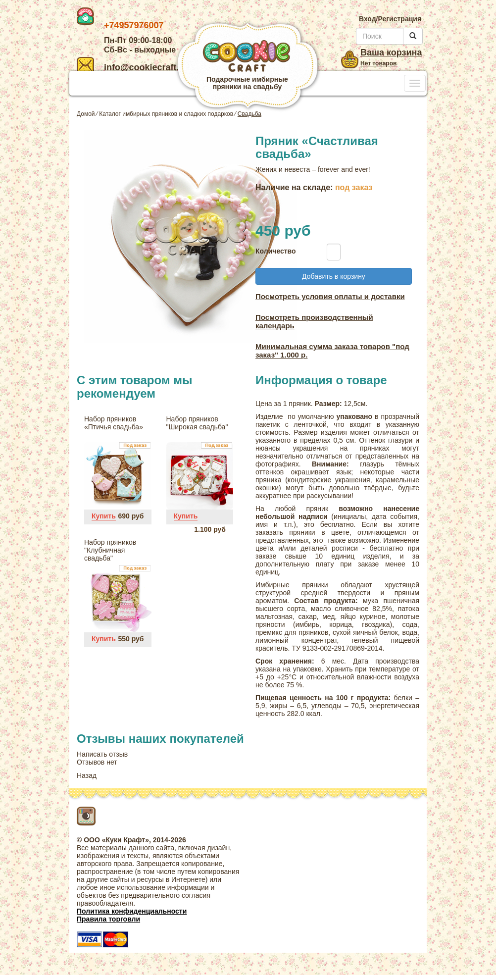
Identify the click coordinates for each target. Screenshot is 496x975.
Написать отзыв (102, 754)
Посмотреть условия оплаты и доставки (330, 296)
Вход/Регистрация (390, 19)
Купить (104, 516)
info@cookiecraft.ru (132, 67)
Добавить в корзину (333, 276)
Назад (87, 775)
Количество (273, 251)
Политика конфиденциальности (132, 911)
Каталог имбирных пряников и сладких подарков (166, 113)
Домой (86, 113)
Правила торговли (108, 919)
